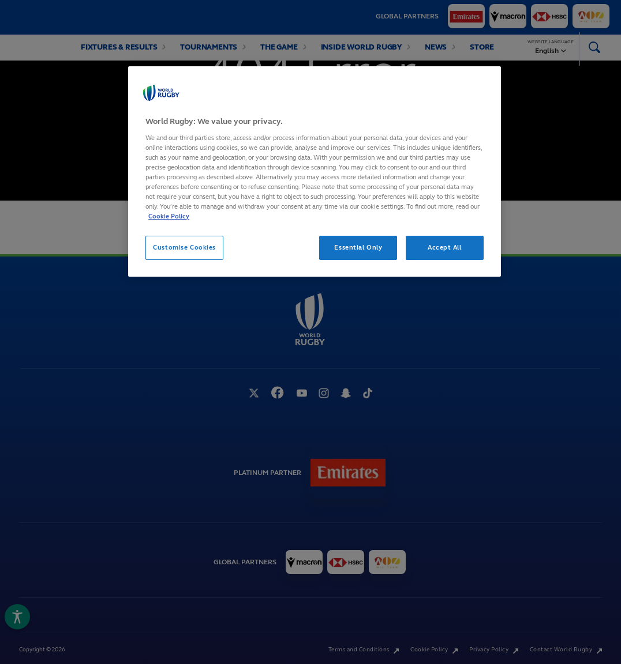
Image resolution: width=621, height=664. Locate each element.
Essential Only (358, 247)
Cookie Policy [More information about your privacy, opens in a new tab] (168, 216)
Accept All (445, 247)
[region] (314, 171)
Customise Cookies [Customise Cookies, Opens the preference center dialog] (184, 247)
